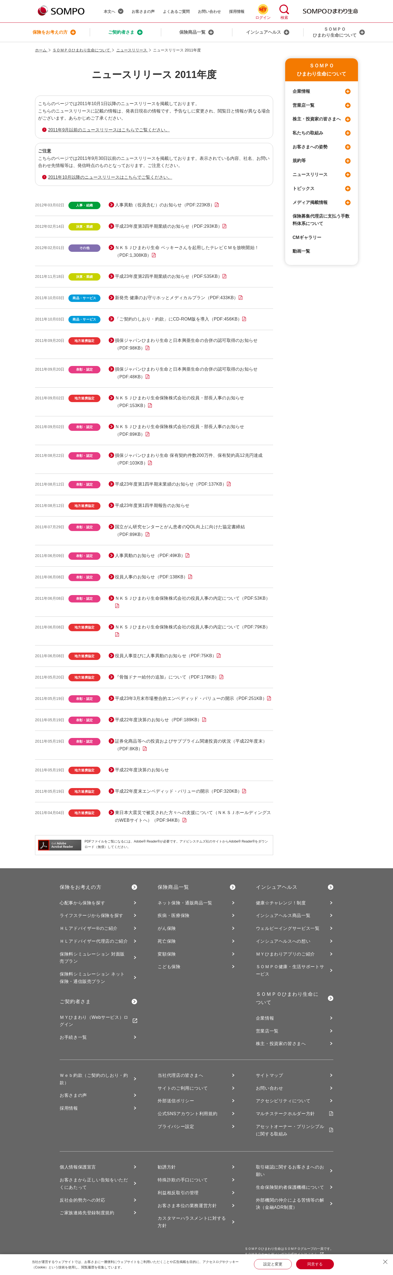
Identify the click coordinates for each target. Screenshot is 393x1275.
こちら (315, 1254)
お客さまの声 (143, 11)
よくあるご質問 (176, 11)
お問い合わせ (209, 11)
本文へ (113, 11)
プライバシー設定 (176, 1126)
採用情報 (236, 11)
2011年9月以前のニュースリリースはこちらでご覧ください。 (109, 130)
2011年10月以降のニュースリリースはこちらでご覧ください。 (110, 177)
